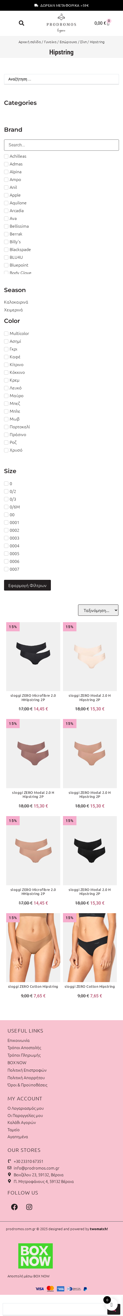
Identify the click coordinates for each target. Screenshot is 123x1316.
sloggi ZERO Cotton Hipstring (33, 986)
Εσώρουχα (68, 41)
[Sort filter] (98, 610)
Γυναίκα (50, 41)
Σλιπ (83, 41)
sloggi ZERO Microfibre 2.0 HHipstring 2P (33, 697)
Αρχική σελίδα (30, 41)
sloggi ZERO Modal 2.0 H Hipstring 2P (90, 697)
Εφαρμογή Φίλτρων (27, 585)
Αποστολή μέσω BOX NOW (29, 1275)
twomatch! (99, 1228)
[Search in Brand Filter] (61, 145)
